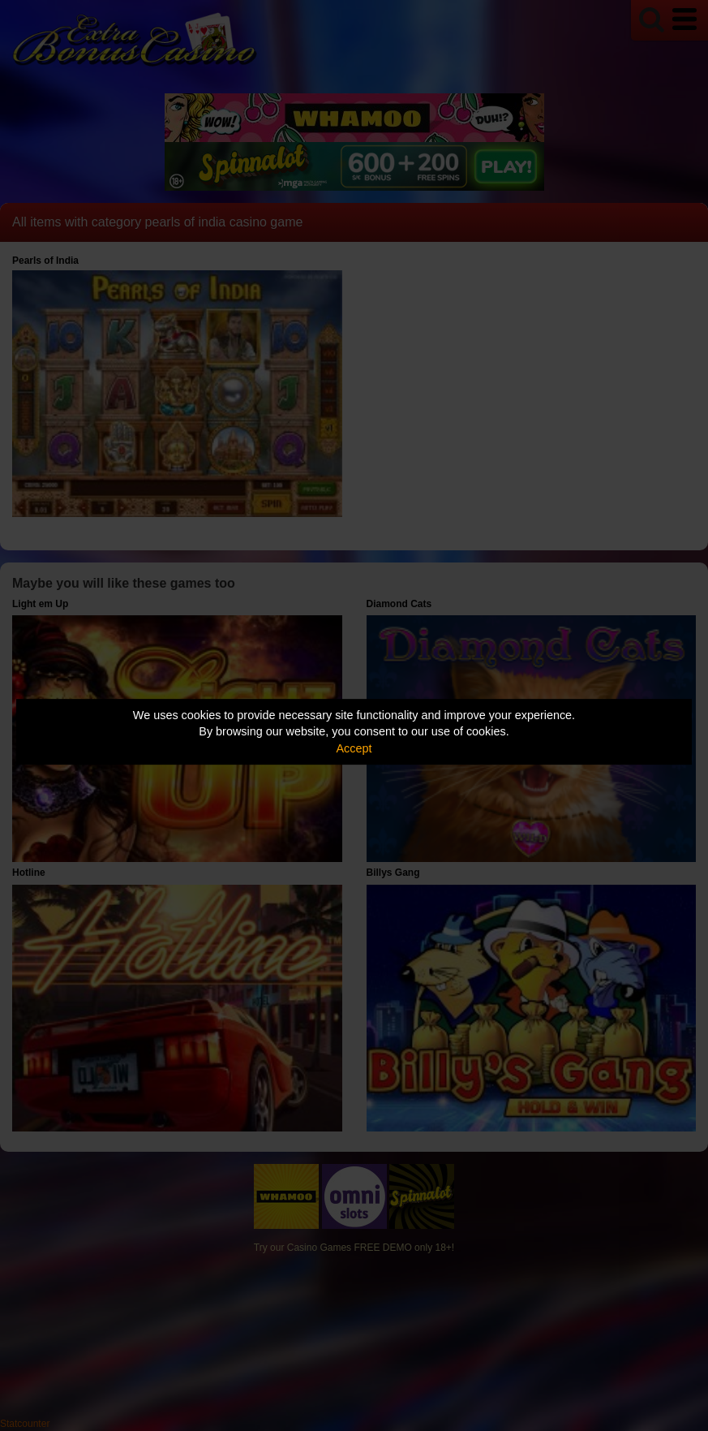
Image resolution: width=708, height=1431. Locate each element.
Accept (354, 748)
